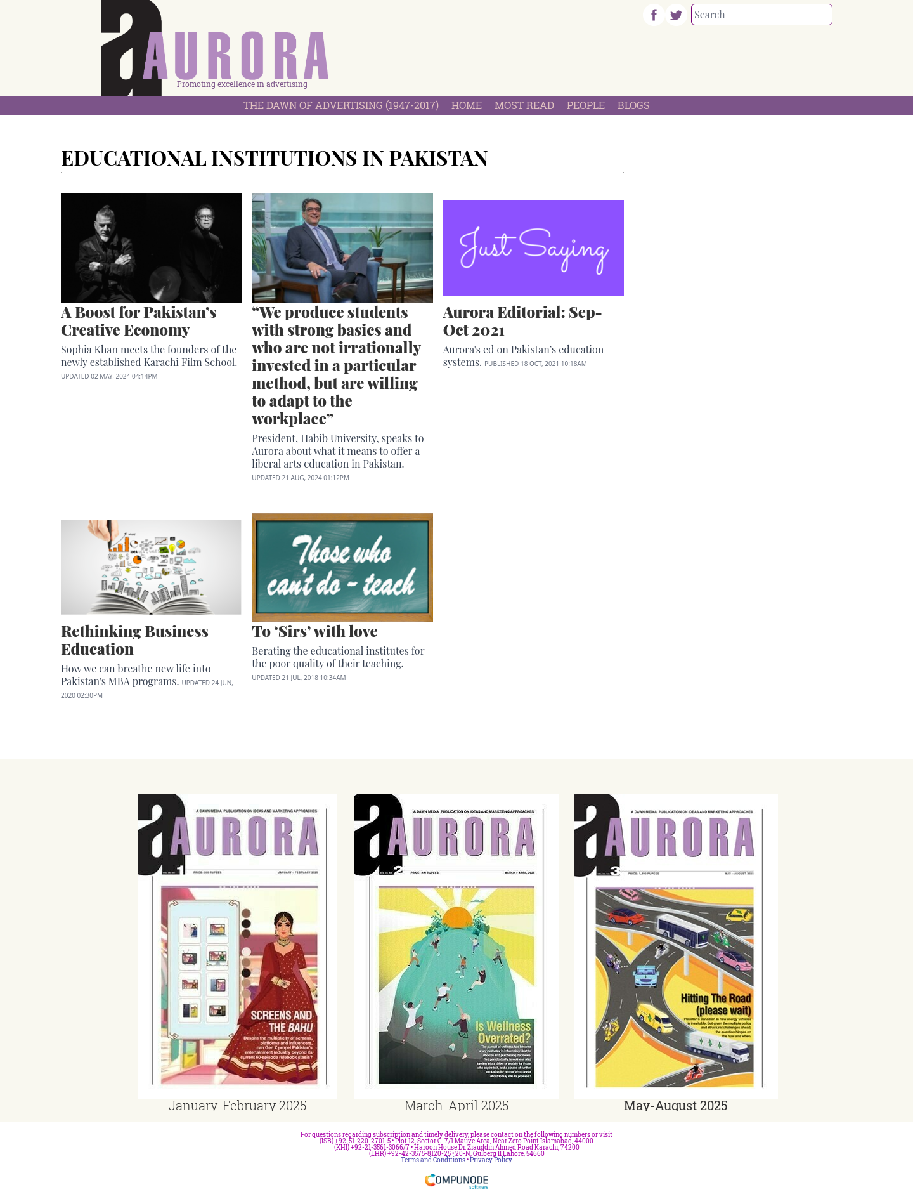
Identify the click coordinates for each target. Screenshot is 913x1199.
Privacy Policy (491, 1160)
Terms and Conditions (433, 1160)
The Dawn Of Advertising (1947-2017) (341, 105)
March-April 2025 (456, 1105)
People (586, 105)
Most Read (524, 105)
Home (466, 105)
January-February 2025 (237, 1105)
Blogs (634, 105)
